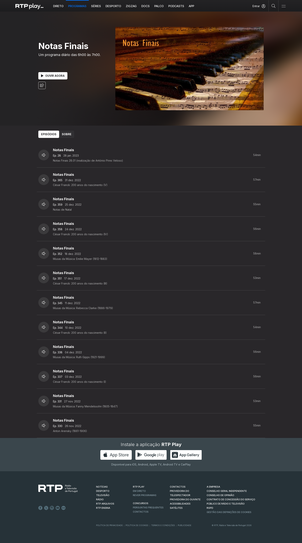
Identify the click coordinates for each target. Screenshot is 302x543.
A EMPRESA (213, 486)
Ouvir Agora (53, 75)
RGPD (210, 507)
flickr (63, 508)
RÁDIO (100, 499)
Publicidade (184, 525)
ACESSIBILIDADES (180, 503)
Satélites (176, 507)
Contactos (140, 511)
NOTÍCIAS (102, 486)
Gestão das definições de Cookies (229, 512)
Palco (159, 6)
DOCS (146, 6)
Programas (77, 6)
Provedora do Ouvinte (185, 499)
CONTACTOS (177, 486)
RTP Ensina (103, 507)
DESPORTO (102, 491)
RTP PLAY (138, 486)
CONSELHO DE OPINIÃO (220, 495)
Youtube (58, 508)
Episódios (48, 134)
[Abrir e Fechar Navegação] (284, 6)
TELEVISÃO (102, 495)
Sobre (66, 134)
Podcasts (176, 6)
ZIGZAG (131, 6)
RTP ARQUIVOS (105, 503)
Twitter (46, 508)
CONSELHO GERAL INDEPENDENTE (227, 491)
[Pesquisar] (274, 6)
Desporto (113, 6)
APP (191, 6)
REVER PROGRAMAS (144, 495)
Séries (96, 6)
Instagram (52, 508)
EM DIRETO (139, 491)
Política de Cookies (137, 525)
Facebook (40, 508)
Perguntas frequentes (148, 507)
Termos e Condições (163, 525)
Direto (58, 6)
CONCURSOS (140, 503)
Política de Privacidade (109, 525)
